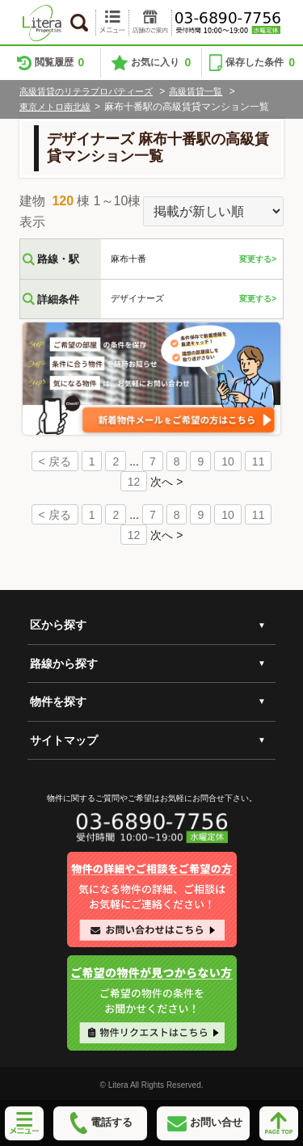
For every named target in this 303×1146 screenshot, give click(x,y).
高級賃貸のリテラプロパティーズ (86, 91)
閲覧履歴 (60, 63)
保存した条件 (260, 63)
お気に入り (161, 63)
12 (134, 481)
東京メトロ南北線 (54, 107)
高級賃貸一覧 (195, 91)
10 (227, 461)
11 (258, 461)
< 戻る (55, 461)
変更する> (257, 259)
